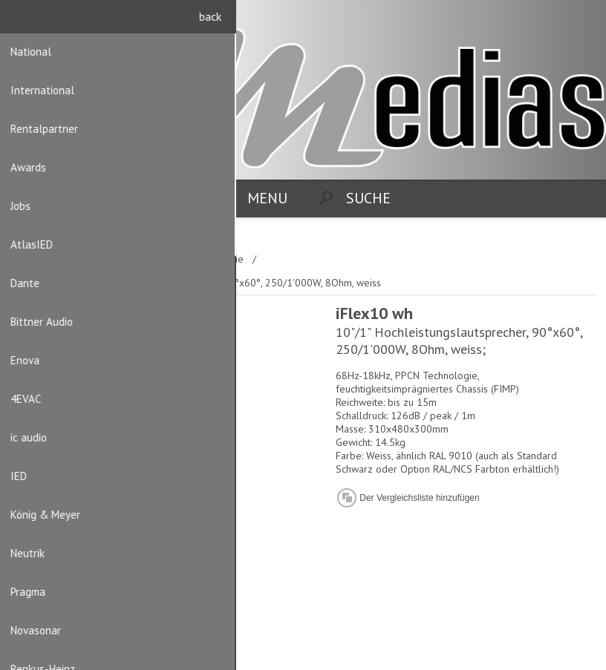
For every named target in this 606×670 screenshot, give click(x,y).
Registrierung (555, 20)
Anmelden (584, 20)
